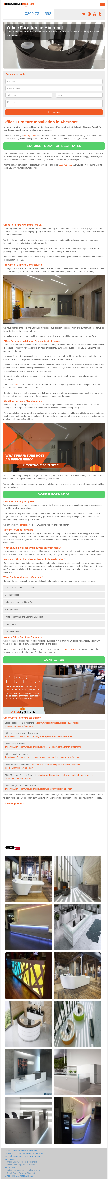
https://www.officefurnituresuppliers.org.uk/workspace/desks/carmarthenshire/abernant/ (43, 757)
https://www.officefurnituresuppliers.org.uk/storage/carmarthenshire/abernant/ (39, 789)
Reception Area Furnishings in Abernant (22, 1156)
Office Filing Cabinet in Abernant (19, 1176)
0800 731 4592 (38, 13)
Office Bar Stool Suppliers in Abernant (23, 1170)
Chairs (16, 384)
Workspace (10, 1159)
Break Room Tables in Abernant (21, 1173)
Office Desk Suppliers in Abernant (22, 1165)
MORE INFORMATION (54, 494)
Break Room (10, 1167)
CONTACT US (54, 659)
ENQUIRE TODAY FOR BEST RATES (54, 146)
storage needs (30, 135)
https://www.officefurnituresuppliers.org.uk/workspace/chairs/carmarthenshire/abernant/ (43, 747)
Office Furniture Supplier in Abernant (21, 1151)
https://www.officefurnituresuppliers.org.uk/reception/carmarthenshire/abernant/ (39, 736)
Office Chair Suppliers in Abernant (22, 1162)
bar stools (24, 525)
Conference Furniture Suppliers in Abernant (24, 1153)
